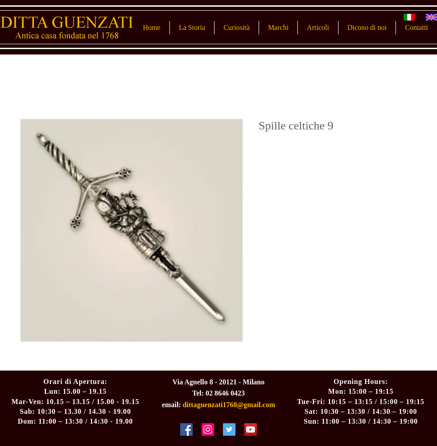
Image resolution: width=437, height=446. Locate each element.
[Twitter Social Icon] (229, 429)
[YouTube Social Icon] (250, 429)
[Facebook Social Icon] (186, 429)
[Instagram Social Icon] (208, 429)
